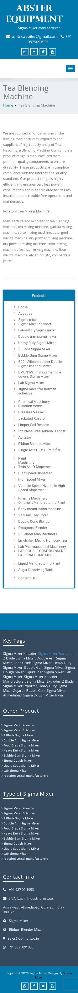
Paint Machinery (26, 460)
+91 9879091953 (20, 947)
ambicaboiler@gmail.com (35, 36)
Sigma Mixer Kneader (34, 324)
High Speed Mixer (31, 479)
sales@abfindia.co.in (23, 938)
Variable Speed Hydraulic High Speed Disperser (41, 488)
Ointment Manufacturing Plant (41, 502)
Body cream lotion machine (39, 509)
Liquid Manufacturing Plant (39, 563)
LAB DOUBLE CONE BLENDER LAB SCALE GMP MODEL (40, 553)
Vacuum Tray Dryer (33, 515)
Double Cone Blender (34, 521)
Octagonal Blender (32, 528)
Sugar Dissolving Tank (35, 570)
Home (8, 105)
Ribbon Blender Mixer (34, 444)
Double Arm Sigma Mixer (22, 740)
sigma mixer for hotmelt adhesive (37, 391)
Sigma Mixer (18, 920)
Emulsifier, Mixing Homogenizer (42, 540)
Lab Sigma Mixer (31, 383)
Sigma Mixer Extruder (55, 653)
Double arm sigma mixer (37, 336)
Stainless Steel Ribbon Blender (42, 431)
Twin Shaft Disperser (34, 467)
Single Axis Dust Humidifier (39, 450)
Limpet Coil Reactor (33, 425)
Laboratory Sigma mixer (37, 330)
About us (25, 313)
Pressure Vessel (31, 412)
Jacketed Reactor (32, 418)
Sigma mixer (28, 320)
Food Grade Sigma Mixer (21, 745)
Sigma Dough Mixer (18, 760)
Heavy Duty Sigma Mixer (37, 343)
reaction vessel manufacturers (26, 776)
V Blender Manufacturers (37, 534)
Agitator (24, 437)
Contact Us (27, 578)
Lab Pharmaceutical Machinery (42, 547)
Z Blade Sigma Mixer (34, 349)
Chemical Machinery (34, 402)
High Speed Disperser (35, 473)
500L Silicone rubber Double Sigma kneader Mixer (40, 364)
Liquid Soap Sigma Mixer (21, 765)
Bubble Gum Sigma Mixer (37, 355)
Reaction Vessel (30, 406)
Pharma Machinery (32, 498)
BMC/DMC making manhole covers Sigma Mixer (39, 374)
